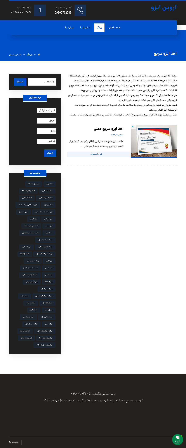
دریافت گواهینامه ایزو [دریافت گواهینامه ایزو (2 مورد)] (44, 254)
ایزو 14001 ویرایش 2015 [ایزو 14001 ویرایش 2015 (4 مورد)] (28, 205)
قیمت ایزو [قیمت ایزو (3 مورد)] (48, 275)
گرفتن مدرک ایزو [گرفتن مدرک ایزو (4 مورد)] (31, 324)
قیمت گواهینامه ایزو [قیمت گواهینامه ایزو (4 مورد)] (29, 275)
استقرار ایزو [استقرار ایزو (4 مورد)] (48, 205)
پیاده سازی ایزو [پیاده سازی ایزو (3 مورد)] (46, 317)
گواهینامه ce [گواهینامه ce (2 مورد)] (25, 331)
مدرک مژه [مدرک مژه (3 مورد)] (24, 296)
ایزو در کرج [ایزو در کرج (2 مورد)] (48, 219)
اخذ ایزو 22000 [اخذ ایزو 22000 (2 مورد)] (33, 184)
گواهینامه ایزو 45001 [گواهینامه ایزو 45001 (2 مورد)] (44, 345)
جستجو (20, 82)
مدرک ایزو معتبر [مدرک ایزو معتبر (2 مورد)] (32, 282)
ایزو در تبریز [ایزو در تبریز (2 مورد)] (23, 212)
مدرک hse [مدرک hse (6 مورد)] (48, 282)
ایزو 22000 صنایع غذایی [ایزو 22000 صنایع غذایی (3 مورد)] (43, 212)
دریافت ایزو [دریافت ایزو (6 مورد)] (26, 247)
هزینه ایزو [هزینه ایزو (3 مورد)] (33, 310)
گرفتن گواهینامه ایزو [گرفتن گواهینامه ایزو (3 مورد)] (44, 331)
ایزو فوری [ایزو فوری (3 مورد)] (33, 219)
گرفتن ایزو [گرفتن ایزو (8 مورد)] (48, 324)
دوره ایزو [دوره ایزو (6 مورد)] (49, 261)
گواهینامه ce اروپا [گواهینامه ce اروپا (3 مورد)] (45, 338)
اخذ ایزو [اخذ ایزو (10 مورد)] (49, 184)
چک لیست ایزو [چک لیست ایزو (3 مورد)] (28, 317)
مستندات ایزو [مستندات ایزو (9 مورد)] (47, 303)
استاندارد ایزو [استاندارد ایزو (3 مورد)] (27, 198)
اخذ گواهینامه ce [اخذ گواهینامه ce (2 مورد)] (28, 191)
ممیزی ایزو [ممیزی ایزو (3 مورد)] (48, 310)
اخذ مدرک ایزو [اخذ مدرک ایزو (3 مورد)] (47, 191)
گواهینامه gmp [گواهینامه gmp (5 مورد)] (26, 338)
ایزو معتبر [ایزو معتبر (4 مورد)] (48, 226)
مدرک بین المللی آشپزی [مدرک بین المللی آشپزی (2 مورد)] (43, 296)
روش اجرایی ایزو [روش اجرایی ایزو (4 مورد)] (33, 261)
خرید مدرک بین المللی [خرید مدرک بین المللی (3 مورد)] (30, 233)
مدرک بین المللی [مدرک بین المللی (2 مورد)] (46, 289)
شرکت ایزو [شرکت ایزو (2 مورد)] (48, 268)
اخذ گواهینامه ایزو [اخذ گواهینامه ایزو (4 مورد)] (45, 198)
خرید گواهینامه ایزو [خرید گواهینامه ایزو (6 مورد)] (45, 247)
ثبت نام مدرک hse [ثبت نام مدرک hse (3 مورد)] (31, 226)
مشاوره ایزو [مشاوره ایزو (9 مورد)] (30, 303)
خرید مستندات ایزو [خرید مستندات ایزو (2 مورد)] (45, 240)
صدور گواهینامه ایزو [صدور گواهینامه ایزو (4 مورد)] (30, 268)
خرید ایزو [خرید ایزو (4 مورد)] (49, 233)
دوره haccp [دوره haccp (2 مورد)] (24, 254)
